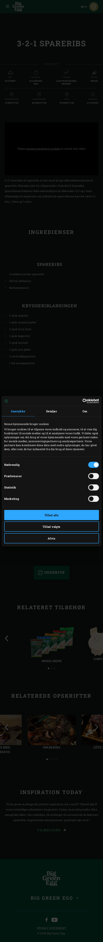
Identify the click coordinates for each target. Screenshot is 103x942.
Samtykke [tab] (18, 411)
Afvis (51, 538)
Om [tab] (84, 411)
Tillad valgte (51, 527)
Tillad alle (51, 515)
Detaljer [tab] (51, 411)
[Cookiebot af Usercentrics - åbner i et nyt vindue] (82, 401)
